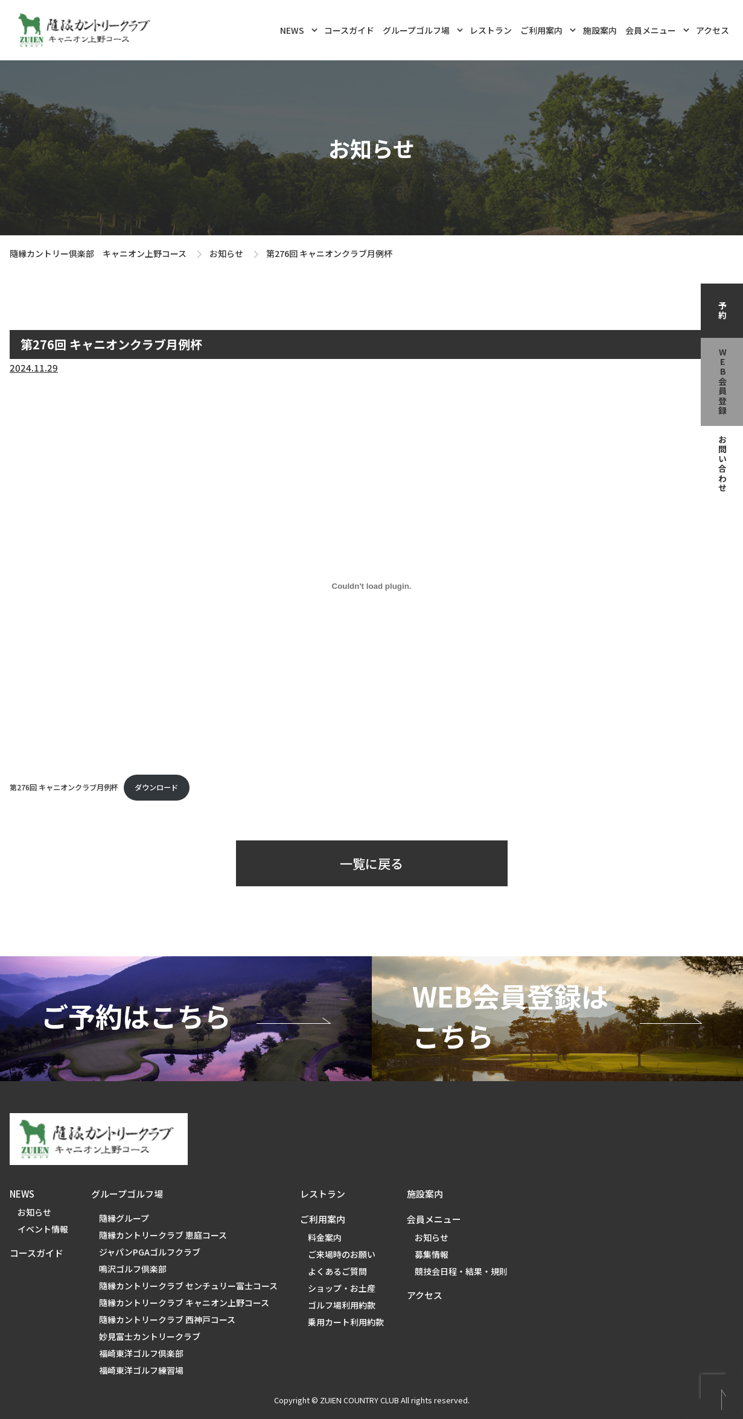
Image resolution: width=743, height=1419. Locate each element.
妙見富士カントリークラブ (149, 1336)
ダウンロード (156, 787)
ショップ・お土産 (341, 1288)
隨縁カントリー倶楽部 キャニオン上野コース (98, 253)
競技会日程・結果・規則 (461, 1271)
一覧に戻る (371, 863)
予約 (722, 310)
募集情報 (431, 1254)
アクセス (712, 30)
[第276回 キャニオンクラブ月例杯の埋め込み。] (371, 586)
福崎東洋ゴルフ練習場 (141, 1370)
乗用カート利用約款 (346, 1322)
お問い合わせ (722, 464)
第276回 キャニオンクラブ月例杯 (64, 787)
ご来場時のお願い (341, 1254)
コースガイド (349, 30)
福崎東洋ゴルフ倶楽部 (141, 1353)
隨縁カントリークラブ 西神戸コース (167, 1319)
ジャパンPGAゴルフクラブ (149, 1252)
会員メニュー (657, 29)
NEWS (298, 29)
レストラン (491, 30)
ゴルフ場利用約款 (341, 1305)
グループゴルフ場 (423, 29)
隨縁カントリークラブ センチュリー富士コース (188, 1286)
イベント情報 (43, 1229)
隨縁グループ (124, 1218)
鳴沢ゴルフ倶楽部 (133, 1269)
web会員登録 (722, 382)
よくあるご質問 (337, 1271)
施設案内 (600, 30)
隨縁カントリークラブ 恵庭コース (163, 1235)
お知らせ (226, 253)
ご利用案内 (548, 29)
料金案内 (325, 1237)
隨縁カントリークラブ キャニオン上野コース (184, 1303)
